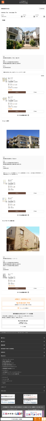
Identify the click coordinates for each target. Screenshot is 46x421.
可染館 (3, 20)
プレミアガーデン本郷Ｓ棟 (8, 221)
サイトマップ (5, 377)
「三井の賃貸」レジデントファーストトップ (8, 332)
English (4, 382)
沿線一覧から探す (21, 332)
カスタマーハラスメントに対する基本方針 (10, 374)
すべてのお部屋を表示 (22, 115)
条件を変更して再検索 (17, 419)
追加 (35, 92)
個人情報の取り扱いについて (8, 363)
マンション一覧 (5, 379)
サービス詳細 (23, 326)
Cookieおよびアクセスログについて (9, 366)
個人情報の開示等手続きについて (9, 364)
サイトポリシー (5, 370)
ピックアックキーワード (7, 381)
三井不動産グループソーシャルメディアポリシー (12, 372)
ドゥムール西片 (5, 121)
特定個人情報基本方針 (6, 361)
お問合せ (16, 92)
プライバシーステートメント (8, 359)
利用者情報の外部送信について (8, 368)
